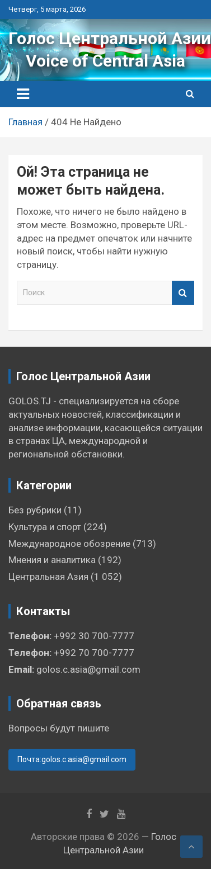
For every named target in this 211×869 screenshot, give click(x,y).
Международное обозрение (69, 543)
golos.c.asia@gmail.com (88, 669)
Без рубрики (35, 510)
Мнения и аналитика (52, 559)
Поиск (183, 293)
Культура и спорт (44, 526)
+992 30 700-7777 (94, 635)
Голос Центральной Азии (109, 38)
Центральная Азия (48, 576)
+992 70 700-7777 (94, 652)
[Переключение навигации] (22, 94)
